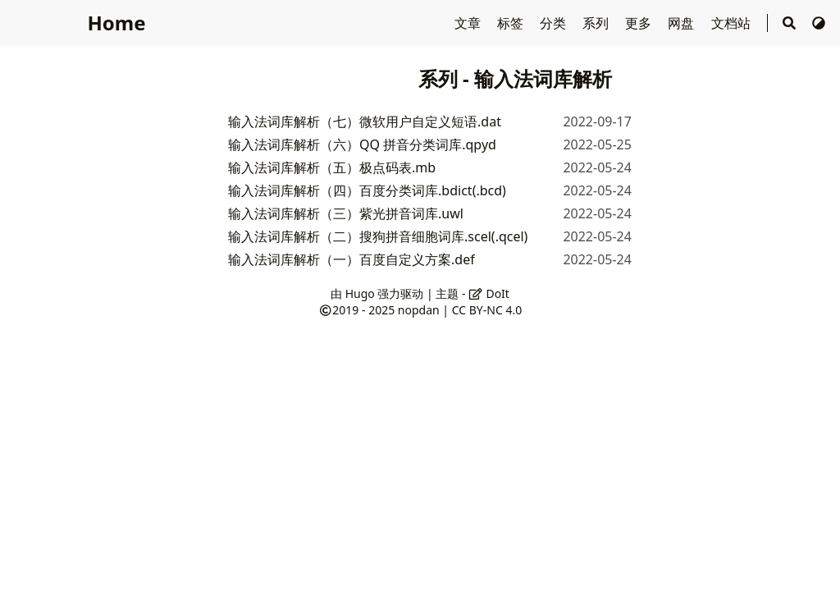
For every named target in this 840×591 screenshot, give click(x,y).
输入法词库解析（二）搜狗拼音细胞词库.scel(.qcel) (377, 236)
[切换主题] (818, 23)
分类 (554, 23)
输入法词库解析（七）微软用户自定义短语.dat (364, 121)
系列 (597, 23)
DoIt (488, 293)
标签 (512, 23)
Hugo (360, 293)
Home (116, 22)
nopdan (419, 310)
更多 (640, 23)
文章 (469, 23)
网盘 (682, 23)
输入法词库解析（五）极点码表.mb (332, 167)
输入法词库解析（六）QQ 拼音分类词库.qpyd (362, 144)
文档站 (732, 23)
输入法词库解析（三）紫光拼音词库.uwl (345, 213)
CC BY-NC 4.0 (487, 310)
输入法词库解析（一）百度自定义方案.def (351, 259)
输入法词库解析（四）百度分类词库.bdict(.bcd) (367, 190)
